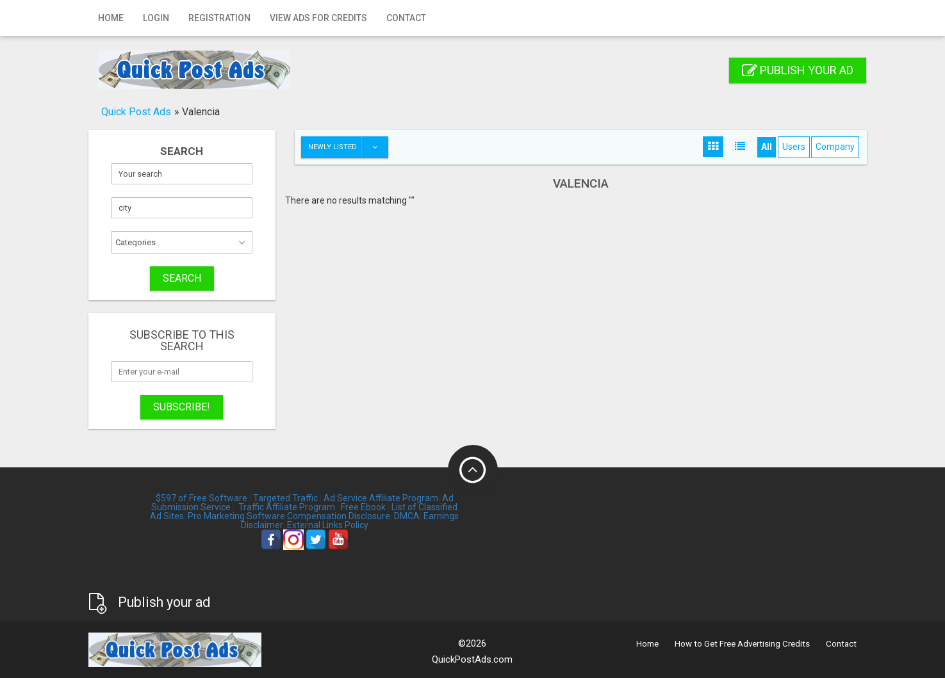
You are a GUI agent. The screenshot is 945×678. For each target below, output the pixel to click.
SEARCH (182, 278)
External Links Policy (327, 525)
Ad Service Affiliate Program (381, 498)
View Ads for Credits (318, 18)
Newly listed (348, 147)
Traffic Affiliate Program (286, 507)
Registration (219, 18)
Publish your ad (797, 70)
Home (111, 18)
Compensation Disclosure (338, 516)
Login (156, 18)
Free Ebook (363, 507)
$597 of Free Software (201, 498)
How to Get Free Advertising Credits (742, 644)
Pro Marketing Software (236, 516)
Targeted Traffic (285, 498)
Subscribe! (181, 407)
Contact (406, 18)
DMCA (407, 516)
